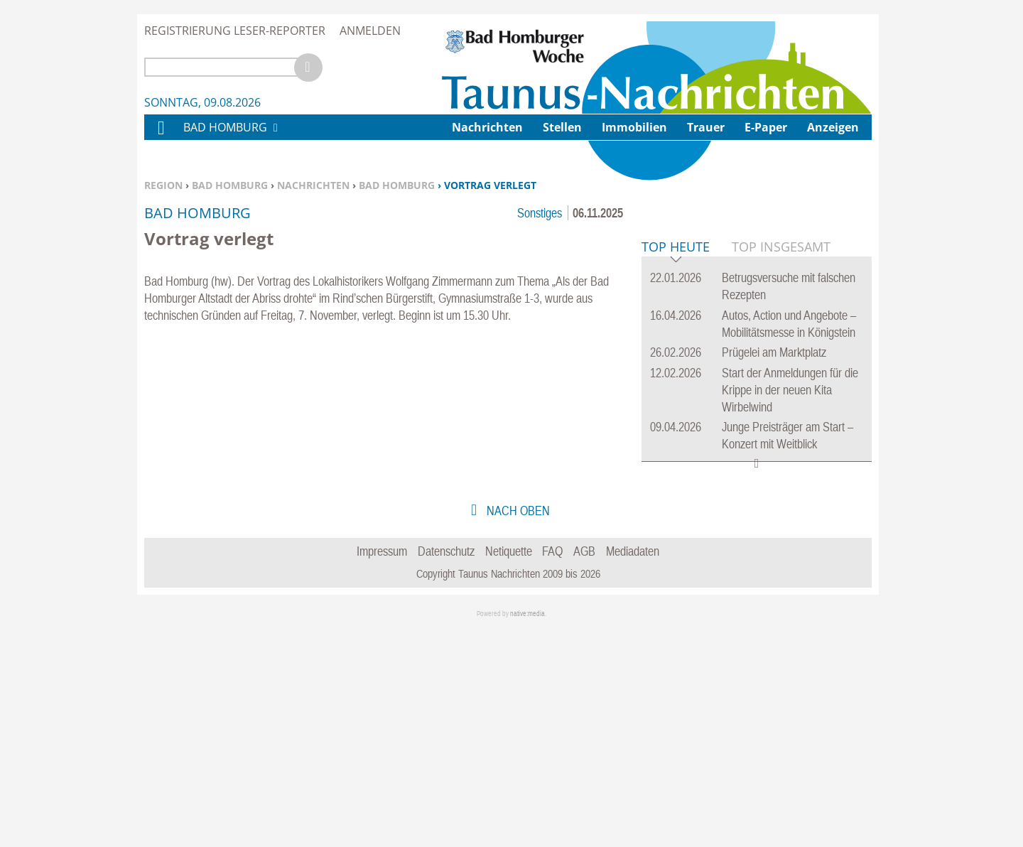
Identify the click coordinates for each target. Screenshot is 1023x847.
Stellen (562, 127)
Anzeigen (833, 127)
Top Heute (676, 465)
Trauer (706, 127)
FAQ (552, 768)
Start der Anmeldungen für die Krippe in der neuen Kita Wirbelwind (790, 607)
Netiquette (508, 768)
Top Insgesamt (781, 464)
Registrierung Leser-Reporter (234, 30)
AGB (584, 768)
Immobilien (634, 127)
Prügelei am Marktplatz (774, 569)
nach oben (517, 728)
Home (160, 137)
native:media (527, 831)
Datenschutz (446, 768)
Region (163, 185)
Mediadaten (632, 768)
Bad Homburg (230, 185)
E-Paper (766, 127)
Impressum (382, 768)
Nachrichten (313, 185)
